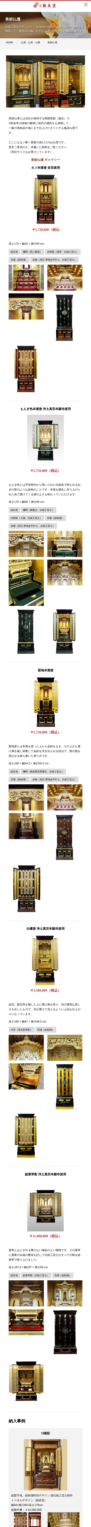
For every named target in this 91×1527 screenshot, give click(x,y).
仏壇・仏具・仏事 (30, 42)
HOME (9, 42)
